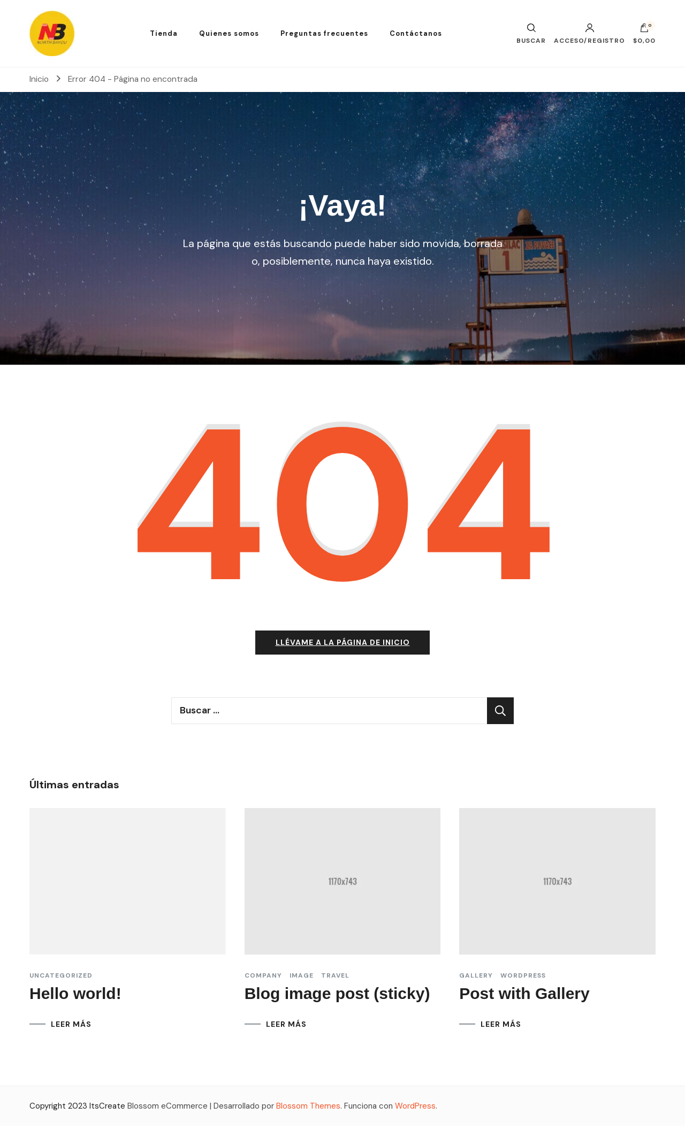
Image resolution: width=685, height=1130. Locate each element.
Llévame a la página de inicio (343, 646)
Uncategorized (61, 979)
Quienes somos (229, 33)
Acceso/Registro (589, 34)
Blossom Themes (308, 1109)
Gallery (476, 979)
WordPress (415, 1109)
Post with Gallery (524, 997)
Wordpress (523, 979)
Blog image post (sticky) (337, 997)
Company (263, 979)
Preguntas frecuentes (324, 33)
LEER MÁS (71, 1028)
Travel (335, 979)
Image (302, 979)
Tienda (164, 33)
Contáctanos (416, 33)
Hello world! (75, 997)
